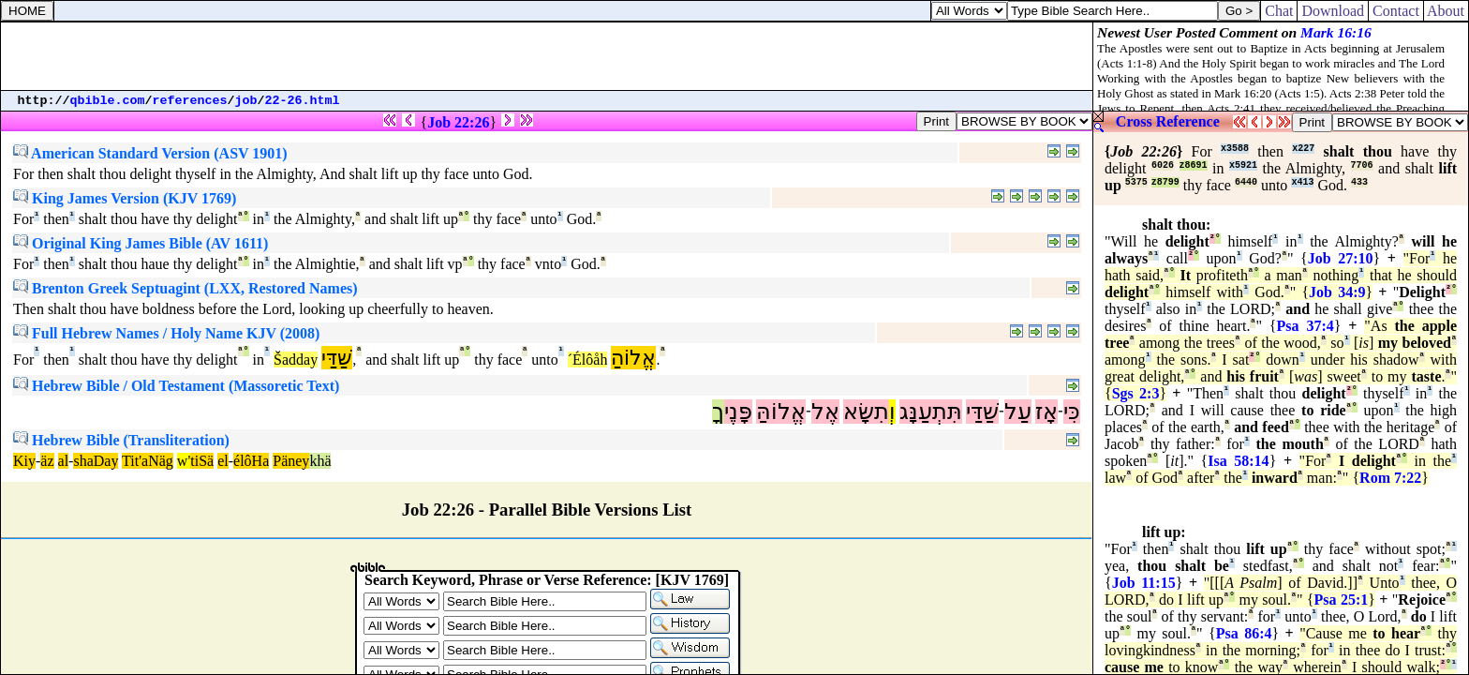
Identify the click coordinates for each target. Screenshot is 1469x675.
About (1446, 11)
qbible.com (107, 101)
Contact (1396, 11)
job (246, 101)
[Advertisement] (547, 56)
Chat (1279, 11)
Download (1333, 11)
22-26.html (302, 101)
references (190, 101)
